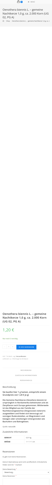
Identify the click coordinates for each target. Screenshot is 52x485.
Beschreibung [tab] (26, 125)
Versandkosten (21, 111)
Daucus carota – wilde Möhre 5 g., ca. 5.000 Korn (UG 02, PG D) (26, 448)
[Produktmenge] (9, 101)
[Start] (3, 21)
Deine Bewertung (10, 224)
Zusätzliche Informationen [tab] (26, 130)
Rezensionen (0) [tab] (26, 135)
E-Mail (30, 254)
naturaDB (11, 181)
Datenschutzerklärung (37, 471)
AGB (32, 473)
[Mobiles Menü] (31, 2)
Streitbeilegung (23, 473)
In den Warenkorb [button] (26, 338)
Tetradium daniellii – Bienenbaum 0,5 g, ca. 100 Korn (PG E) (26, 388)
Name (5, 254)
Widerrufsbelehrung (21, 471)
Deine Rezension (9, 231)
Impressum (9, 471)
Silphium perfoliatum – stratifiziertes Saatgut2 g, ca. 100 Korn (26, 327)
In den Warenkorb (26, 102)
